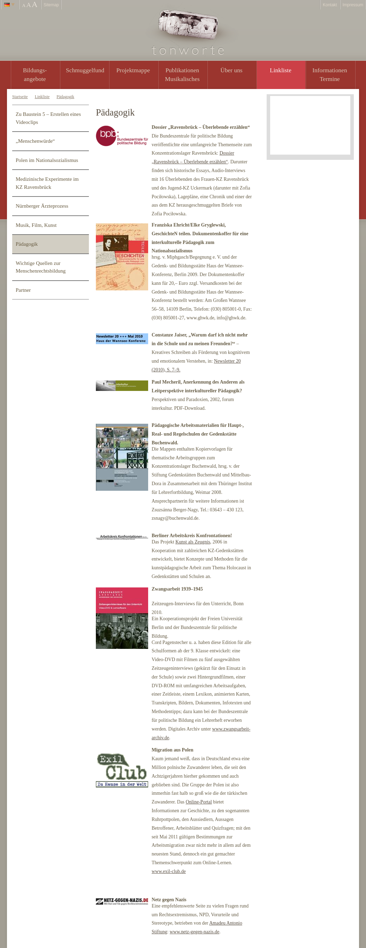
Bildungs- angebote (35, 74)
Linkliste (280, 70)
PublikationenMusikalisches (182, 74)
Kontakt (330, 4)
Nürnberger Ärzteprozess (42, 206)
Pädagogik (65, 96)
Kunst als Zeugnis (192, 542)
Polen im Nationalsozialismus (47, 160)
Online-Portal (199, 802)
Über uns (231, 70)
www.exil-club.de (169, 871)
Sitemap (51, 4)
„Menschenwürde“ (35, 141)
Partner (23, 290)
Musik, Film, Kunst (36, 225)
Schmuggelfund (85, 70)
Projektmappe (133, 70)
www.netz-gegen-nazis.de (194, 931)
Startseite (20, 96)
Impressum (353, 4)
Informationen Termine (329, 74)
